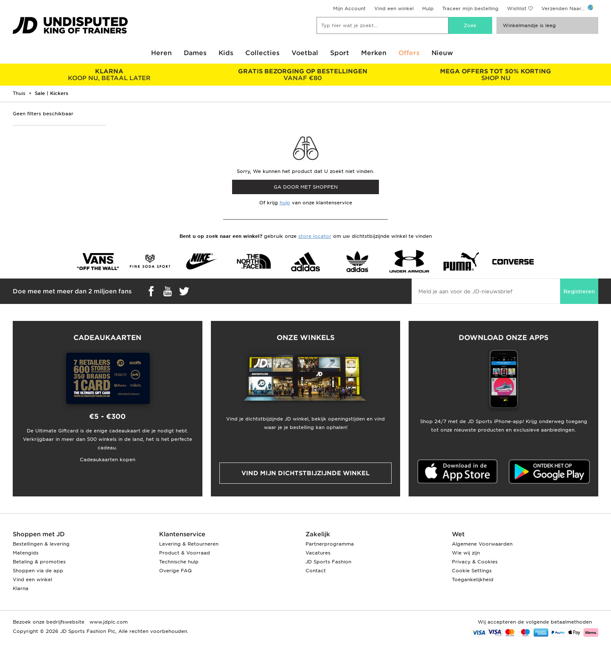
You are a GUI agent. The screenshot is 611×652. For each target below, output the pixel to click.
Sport (339, 53)
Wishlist (517, 8)
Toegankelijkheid (472, 579)
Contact (316, 571)
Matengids (26, 553)
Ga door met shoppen (306, 187)
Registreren (579, 291)
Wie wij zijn (466, 553)
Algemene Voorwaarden (482, 544)
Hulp (428, 8)
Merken (374, 53)
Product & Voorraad (184, 553)
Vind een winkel (394, 8)
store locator (314, 236)
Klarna (20, 588)
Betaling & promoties (39, 562)
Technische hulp (179, 562)
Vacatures (318, 553)
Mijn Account (349, 8)
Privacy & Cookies (475, 562)
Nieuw (442, 53)
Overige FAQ (175, 571)
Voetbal (304, 53)
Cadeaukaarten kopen (107, 460)
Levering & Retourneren (189, 544)
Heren (161, 53)
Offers (409, 53)
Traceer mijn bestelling (470, 8)
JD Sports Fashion (328, 562)
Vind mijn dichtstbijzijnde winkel (305, 473)
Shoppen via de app (38, 571)
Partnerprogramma (330, 544)
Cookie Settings (472, 571)
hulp (285, 203)
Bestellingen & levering (41, 544)
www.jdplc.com (108, 622)
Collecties (262, 53)
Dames (195, 53)
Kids (226, 53)
